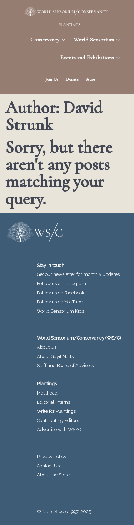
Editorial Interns (53, 402)
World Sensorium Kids (60, 311)
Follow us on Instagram (61, 283)
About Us (46, 347)
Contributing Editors (58, 420)
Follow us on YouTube (60, 301)
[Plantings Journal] (67, 24)
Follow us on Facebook (60, 293)
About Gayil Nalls (55, 356)
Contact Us (48, 466)
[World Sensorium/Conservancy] (63, 11)
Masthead (47, 393)
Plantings (47, 383)
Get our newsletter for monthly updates (78, 274)
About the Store (53, 474)
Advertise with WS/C (59, 429)
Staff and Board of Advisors (65, 365)
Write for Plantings (56, 411)
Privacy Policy (51, 456)
